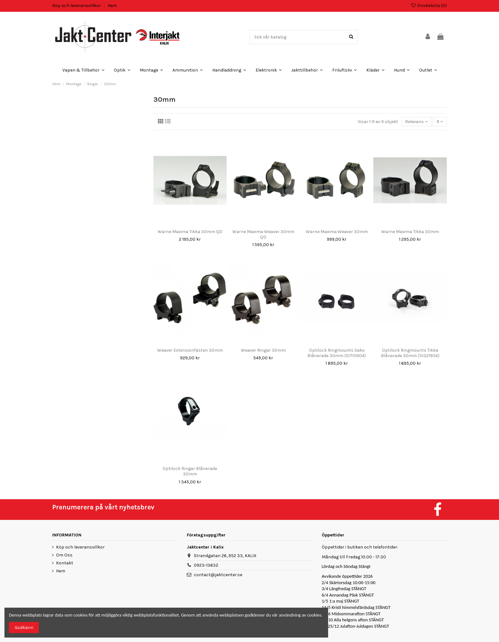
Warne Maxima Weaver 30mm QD (263, 234)
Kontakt (64, 563)
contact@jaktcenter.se (218, 574)
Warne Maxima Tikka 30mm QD (190, 231)
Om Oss (64, 555)
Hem (112, 5)
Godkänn (24, 627)
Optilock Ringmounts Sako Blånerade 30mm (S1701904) (336, 353)
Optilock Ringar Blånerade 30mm (190, 471)
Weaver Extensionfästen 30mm (190, 350)
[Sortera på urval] (416, 121)
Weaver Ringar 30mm (263, 350)
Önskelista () (429, 5)
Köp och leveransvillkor (77, 5)
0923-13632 (206, 565)
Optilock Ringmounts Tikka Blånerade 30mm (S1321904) (410, 353)
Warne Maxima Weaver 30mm (337, 231)
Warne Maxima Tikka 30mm (410, 231)
